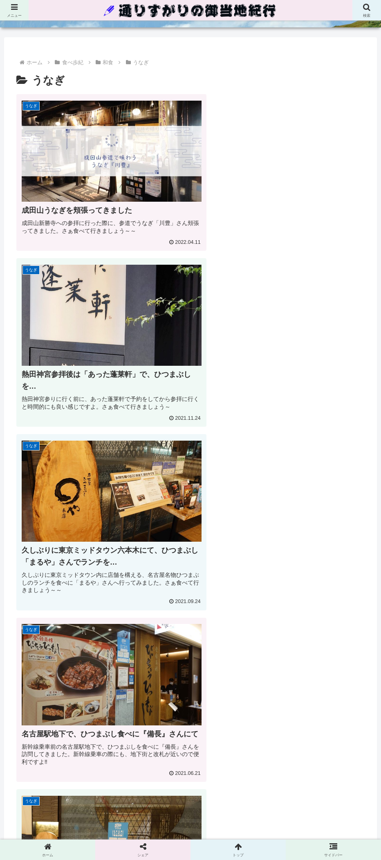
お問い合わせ (218, 813)
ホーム (117, 813)
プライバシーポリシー (163, 813)
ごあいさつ (258, 813)
